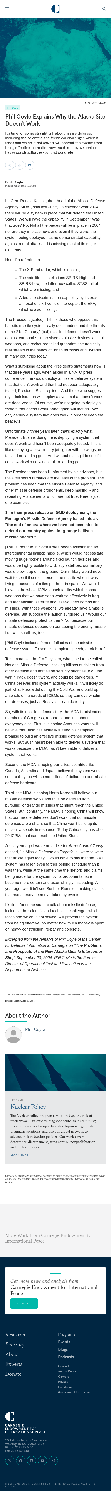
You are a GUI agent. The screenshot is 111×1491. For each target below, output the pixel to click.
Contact (63, 1366)
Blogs (63, 1349)
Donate (13, 1373)
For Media (65, 1387)
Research (15, 1334)
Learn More (19, 1154)
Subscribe (24, 1303)
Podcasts (66, 1357)
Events (64, 1341)
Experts (13, 1364)
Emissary (14, 1344)
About (12, 1354)
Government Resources (74, 1392)
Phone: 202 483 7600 (19, 1447)
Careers (63, 1377)
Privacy (63, 1382)
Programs (66, 1334)
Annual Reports (68, 1371)
